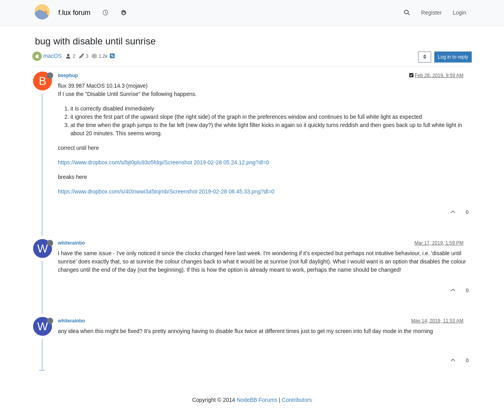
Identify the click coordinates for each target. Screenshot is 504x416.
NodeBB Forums (257, 400)
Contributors (297, 400)
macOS (52, 56)
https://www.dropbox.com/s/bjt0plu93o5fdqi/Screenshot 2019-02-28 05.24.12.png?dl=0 (163, 162)
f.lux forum (74, 13)
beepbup (68, 75)
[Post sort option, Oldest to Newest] (424, 57)
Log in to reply (453, 57)
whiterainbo (71, 243)
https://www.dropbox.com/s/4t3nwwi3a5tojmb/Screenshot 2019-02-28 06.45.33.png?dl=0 (166, 191)
